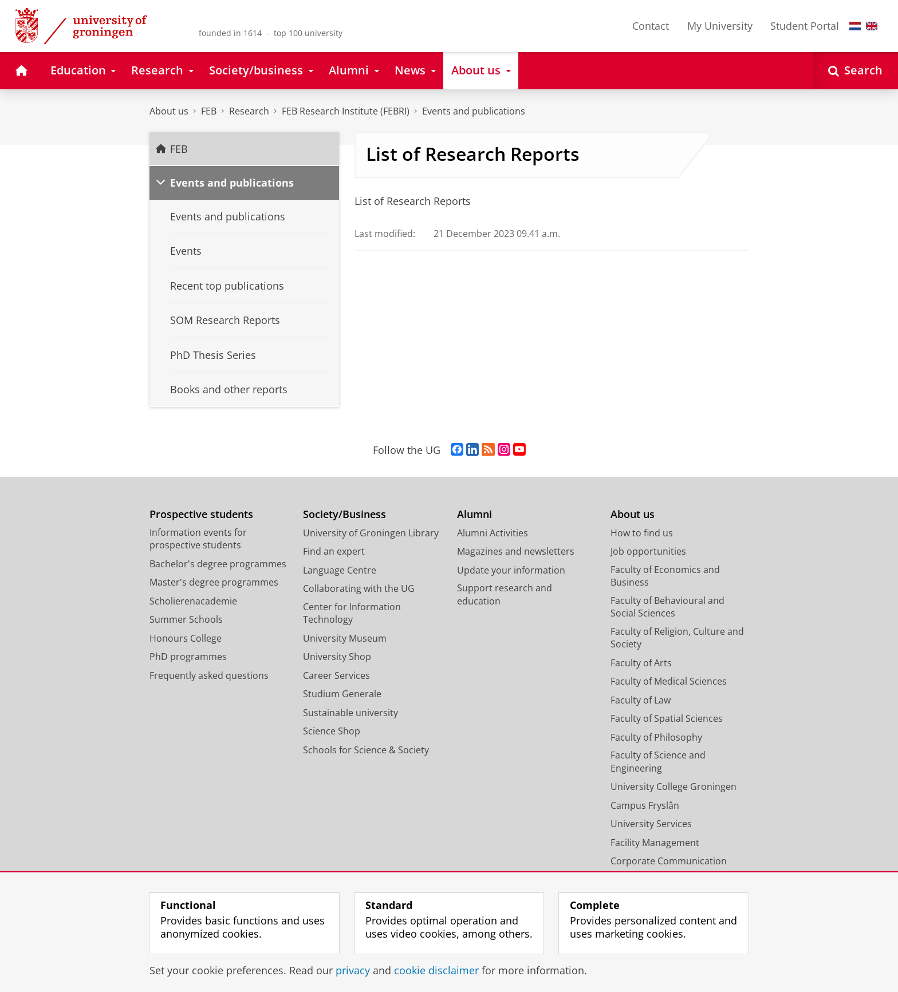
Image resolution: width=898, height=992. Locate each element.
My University (720, 26)
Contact (650, 26)
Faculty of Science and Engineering (658, 761)
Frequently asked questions (209, 675)
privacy (353, 970)
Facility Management (655, 842)
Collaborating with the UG (359, 588)
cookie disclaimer (436, 970)
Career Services (336, 675)
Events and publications (473, 111)
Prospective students (201, 514)
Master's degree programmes (213, 582)
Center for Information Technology (352, 613)
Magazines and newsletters (515, 551)
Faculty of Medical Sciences (669, 681)
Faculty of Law (641, 700)
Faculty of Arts (641, 663)
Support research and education (504, 594)
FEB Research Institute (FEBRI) (345, 111)
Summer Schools (186, 619)
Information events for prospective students (198, 539)
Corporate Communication (669, 861)
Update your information (511, 570)
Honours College (185, 638)
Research (249, 111)
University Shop (337, 656)
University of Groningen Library (371, 533)
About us (168, 111)
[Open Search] (855, 70)
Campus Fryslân (645, 805)
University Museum (345, 638)
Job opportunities (648, 551)
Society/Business (344, 514)
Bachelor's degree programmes (217, 564)
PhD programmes (188, 656)
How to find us (642, 533)
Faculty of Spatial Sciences (667, 718)
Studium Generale (342, 693)
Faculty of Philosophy (656, 737)
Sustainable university (350, 712)
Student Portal (804, 26)
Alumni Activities (492, 533)
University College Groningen (673, 786)
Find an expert (334, 551)
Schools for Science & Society (366, 750)
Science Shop (331, 731)
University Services (651, 823)
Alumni (474, 514)
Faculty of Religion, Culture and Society (677, 638)
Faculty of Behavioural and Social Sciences (667, 607)
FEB (208, 111)
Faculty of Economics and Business (665, 576)
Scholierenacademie (193, 601)
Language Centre (339, 570)
